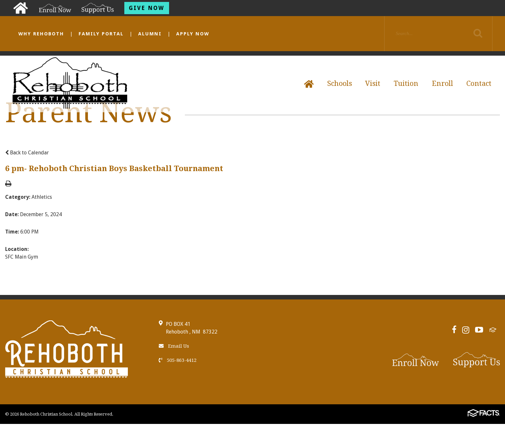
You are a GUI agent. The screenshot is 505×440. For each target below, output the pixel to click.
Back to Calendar (27, 153)
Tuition (406, 83)
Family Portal (101, 34)
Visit (372, 83)
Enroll (442, 83)
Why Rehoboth (41, 34)
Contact (478, 83)
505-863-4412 (177, 360)
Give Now (147, 8)
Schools (339, 83)
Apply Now (192, 34)
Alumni (150, 34)
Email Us (174, 346)
